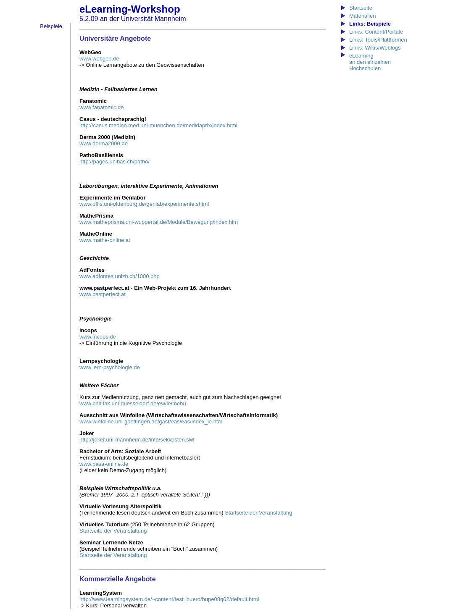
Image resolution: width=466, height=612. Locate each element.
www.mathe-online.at (104, 240)
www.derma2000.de (103, 143)
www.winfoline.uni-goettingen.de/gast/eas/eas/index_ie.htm (150, 421)
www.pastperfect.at (102, 294)
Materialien (362, 16)
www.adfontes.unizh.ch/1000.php (119, 276)
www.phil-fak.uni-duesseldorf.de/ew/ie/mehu (132, 403)
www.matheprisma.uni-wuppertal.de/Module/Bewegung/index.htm (158, 222)
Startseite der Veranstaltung (258, 513)
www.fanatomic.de (101, 107)
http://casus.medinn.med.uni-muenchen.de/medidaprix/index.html (158, 125)
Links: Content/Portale (376, 32)
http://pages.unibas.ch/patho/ (114, 161)
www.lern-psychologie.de (109, 367)
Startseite (360, 8)
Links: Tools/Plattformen (378, 40)
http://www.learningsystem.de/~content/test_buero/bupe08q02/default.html (169, 599)
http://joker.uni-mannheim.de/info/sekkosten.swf (137, 439)
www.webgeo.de (99, 58)
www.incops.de (97, 337)
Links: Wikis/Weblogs (375, 48)
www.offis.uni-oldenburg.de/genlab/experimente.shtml (144, 204)
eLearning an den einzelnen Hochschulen (370, 62)
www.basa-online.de (103, 464)
